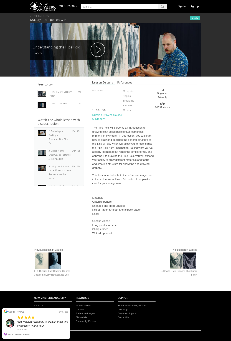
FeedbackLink (23, 334)
